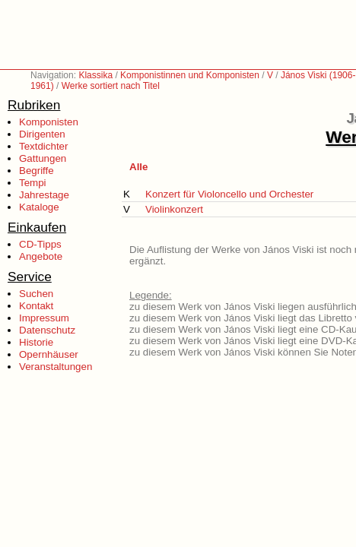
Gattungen (42, 158)
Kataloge (39, 207)
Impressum (44, 318)
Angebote (40, 256)
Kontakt (36, 305)
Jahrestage (44, 195)
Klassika (95, 75)
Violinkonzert (174, 209)
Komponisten (48, 122)
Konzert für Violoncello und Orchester (229, 194)
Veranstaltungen (55, 366)
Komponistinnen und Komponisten (189, 75)
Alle (138, 166)
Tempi (32, 182)
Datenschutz (47, 330)
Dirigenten (42, 134)
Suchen (36, 293)
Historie (36, 342)
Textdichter (43, 146)
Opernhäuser (48, 354)
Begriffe (36, 170)
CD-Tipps (40, 244)
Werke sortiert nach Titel (111, 86)
